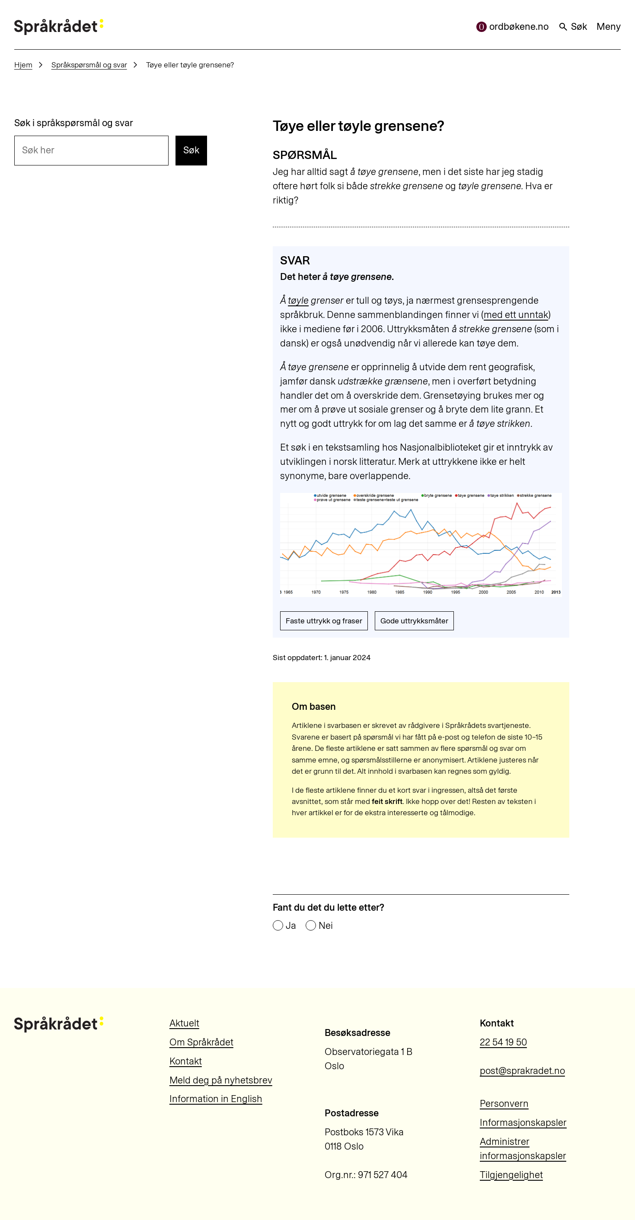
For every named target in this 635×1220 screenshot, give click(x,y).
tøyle (298, 300)
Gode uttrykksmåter (414, 620)
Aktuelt (184, 1023)
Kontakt (185, 1061)
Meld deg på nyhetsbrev (220, 1080)
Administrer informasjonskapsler (523, 1149)
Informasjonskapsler (523, 1122)
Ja (291, 926)
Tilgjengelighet (511, 1175)
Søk (572, 26)
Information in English (215, 1099)
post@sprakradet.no (522, 1071)
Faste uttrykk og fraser (324, 620)
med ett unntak (516, 315)
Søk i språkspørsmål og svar (73, 123)
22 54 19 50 (503, 1042)
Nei (326, 926)
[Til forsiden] (59, 27)
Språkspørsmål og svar (89, 64)
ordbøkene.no (512, 26)
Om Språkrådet (201, 1042)
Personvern (504, 1103)
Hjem (23, 64)
